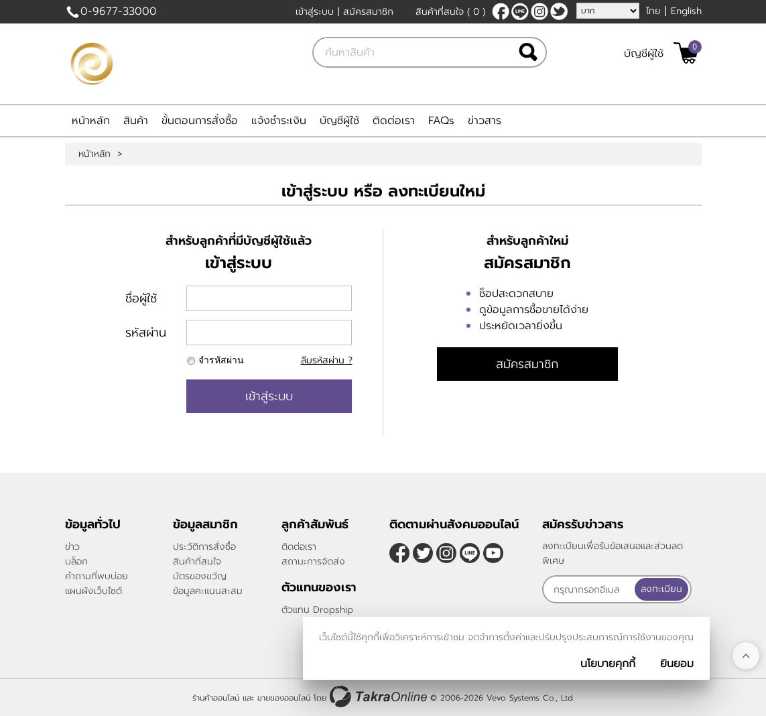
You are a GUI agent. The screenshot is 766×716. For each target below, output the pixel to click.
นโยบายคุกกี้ (607, 664)
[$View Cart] (686, 53)
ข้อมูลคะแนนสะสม (208, 591)
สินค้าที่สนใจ (450, 12)
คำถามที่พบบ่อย (96, 576)
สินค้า (135, 121)
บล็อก (76, 561)
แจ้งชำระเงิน (278, 121)
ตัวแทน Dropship (317, 610)
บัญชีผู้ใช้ (643, 54)
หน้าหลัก (91, 121)
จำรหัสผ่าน (221, 360)
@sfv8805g (520, 11)
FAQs (441, 121)
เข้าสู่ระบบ (315, 12)
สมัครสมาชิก (368, 12)
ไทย (653, 11)
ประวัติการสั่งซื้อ (204, 547)
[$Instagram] (539, 11)
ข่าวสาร (484, 121)
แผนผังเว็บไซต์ (93, 591)
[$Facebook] (500, 11)
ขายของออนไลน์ (283, 698)
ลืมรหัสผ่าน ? (327, 360)
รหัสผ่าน (145, 332)
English (686, 11)
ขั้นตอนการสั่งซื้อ (200, 121)
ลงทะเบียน (661, 589)
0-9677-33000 (118, 11)
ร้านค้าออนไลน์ (215, 698)
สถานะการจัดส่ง (313, 561)
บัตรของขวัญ (200, 576)
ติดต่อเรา (394, 121)
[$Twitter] (559, 11)
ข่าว (72, 547)
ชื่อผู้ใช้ (141, 298)
